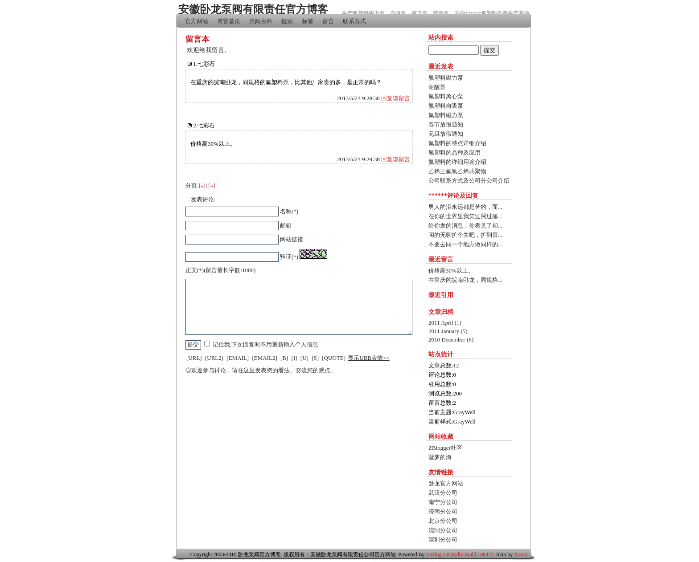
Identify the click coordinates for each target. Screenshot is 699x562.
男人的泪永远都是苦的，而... (465, 207)
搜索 (287, 21)
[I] (294, 357)
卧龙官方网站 (445, 483)
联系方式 (354, 21)
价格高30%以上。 (451, 270)
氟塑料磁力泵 (445, 77)
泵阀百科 (260, 21)
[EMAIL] (237, 357)
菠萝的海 (440, 457)
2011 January (448, 331)
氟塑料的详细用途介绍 (457, 162)
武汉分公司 (442, 492)
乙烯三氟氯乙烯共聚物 (457, 171)
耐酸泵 (437, 87)
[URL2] (214, 357)
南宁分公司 (442, 502)
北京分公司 (442, 520)
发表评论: (203, 199)
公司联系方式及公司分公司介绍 (469, 180)
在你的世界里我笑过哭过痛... (465, 216)
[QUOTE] (333, 357)
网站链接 (291, 239)
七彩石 (206, 64)
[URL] (194, 357)
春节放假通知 (445, 124)
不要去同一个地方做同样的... (465, 244)
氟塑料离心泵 (445, 96)
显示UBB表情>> (368, 357)
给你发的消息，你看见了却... (465, 225)
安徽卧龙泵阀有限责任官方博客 (253, 9)
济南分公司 (442, 511)
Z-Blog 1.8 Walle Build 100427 (460, 554)
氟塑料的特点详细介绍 (457, 143)
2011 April (444, 322)
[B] (284, 357)
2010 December (450, 339)
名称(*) (289, 211)
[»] (211, 185)
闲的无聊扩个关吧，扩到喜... (465, 235)
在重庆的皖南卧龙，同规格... (465, 280)
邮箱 (286, 225)
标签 (307, 21)
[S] (315, 357)
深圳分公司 (442, 539)
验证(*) (289, 256)
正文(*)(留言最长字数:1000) (220, 270)
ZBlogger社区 (445, 447)
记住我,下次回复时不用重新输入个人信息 (265, 344)
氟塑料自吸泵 (445, 105)
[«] (202, 185)
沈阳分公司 (442, 530)
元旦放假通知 (445, 133)
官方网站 (196, 21)
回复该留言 (395, 98)
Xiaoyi (521, 554)
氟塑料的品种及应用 (454, 152)
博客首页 (228, 21)
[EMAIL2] (264, 357)
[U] (304, 357)
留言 (328, 21)
